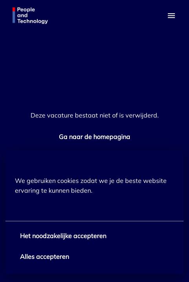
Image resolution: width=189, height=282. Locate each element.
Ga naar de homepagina (94, 137)
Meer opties (36, 207)
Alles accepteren (44, 256)
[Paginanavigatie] (171, 16)
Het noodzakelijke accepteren (63, 236)
